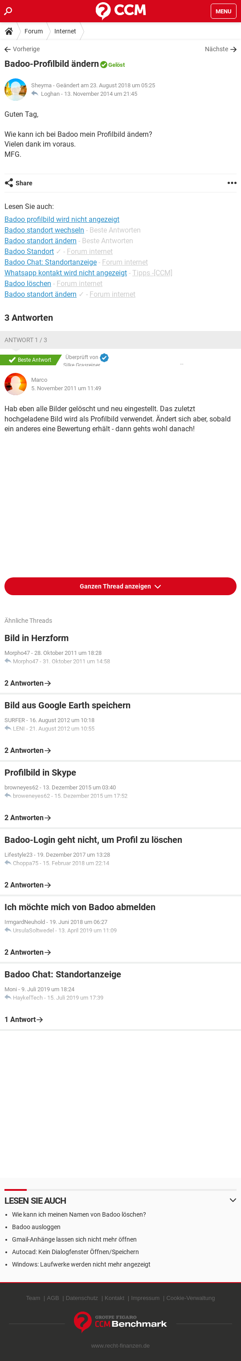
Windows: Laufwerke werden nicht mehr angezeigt (81, 1264)
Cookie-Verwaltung (190, 1298)
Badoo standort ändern (40, 294)
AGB (53, 1298)
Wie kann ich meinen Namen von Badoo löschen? (79, 1214)
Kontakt (114, 1298)
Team (33, 1298)
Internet (65, 31)
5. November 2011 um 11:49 (66, 388)
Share (24, 183)
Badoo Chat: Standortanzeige (50, 262)
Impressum (145, 1298)
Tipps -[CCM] (152, 273)
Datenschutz (82, 1298)
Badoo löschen (27, 283)
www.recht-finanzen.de (120, 1345)
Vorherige (26, 49)
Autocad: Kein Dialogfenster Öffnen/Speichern (75, 1251)
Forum (34, 31)
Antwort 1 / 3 (25, 339)
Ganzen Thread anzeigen (116, 586)
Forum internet (90, 251)
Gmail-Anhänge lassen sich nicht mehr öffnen (74, 1239)
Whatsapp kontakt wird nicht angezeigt (65, 273)
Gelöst (116, 64)
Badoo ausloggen (36, 1226)
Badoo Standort (29, 251)
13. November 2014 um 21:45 (100, 93)
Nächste (216, 49)
